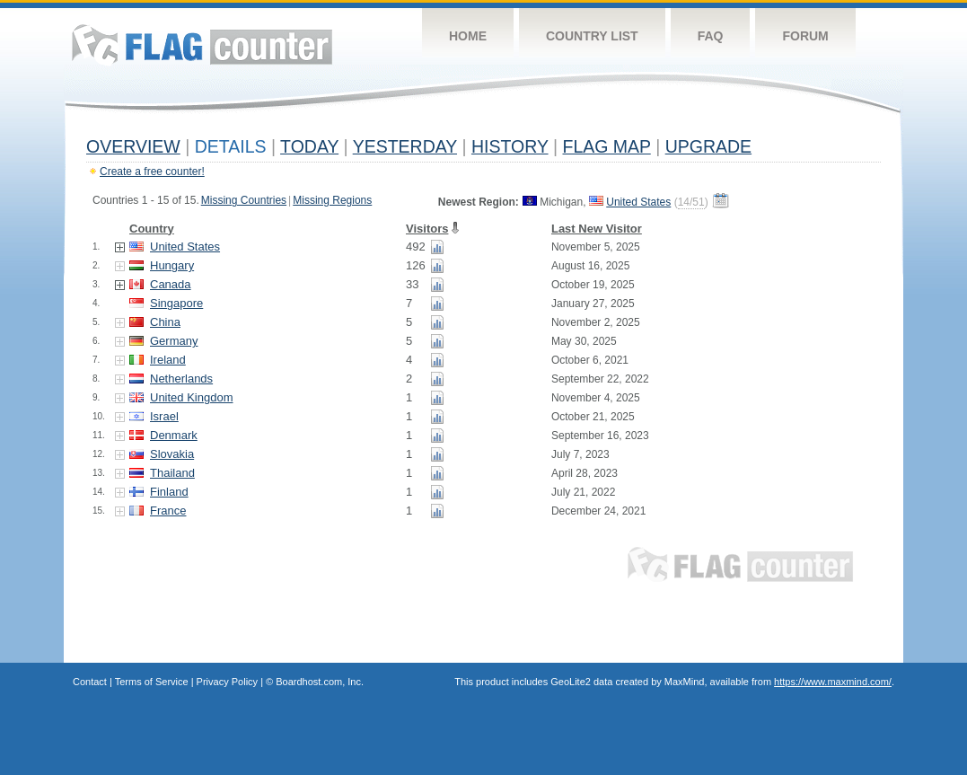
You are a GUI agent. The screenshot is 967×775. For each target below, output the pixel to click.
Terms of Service (152, 681)
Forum (805, 36)
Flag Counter (202, 44)
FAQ (711, 36)
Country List (592, 36)
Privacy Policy (227, 681)
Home (468, 36)
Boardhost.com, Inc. (320, 681)
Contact (90, 681)
